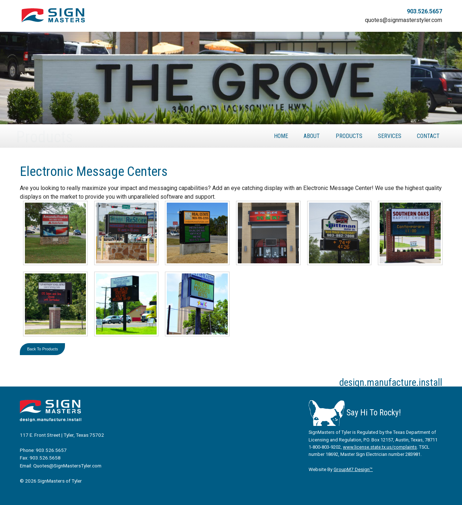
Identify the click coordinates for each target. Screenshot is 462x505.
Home (281, 136)
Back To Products (42, 349)
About (312, 136)
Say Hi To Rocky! (355, 413)
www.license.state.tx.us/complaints (380, 447)
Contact (428, 136)
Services (389, 136)
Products (349, 136)
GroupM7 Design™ (353, 469)
